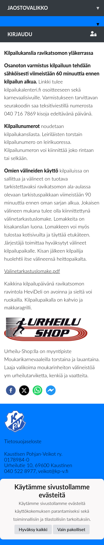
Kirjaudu (52, 34)
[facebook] (11, 390)
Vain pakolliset (71, 529)
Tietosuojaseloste (22, 441)
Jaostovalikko (55, 8)
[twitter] (24, 390)
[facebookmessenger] (51, 390)
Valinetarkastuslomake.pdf (32, 271)
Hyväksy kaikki (33, 529)
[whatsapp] (37, 390)
